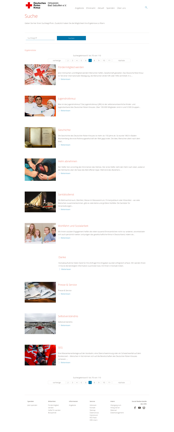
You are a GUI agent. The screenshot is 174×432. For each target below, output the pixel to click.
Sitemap (92, 410)
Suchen (71, 38)
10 (104, 60)
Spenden (110, 8)
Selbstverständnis (68, 316)
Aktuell (101, 8)
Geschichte (64, 130)
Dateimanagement (117, 413)
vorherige (57, 60)
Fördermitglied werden (71, 67)
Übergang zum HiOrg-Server (115, 406)
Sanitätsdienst (66, 194)
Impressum (94, 415)
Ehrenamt (90, 8)
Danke (62, 257)
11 (109, 60)
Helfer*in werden (54, 410)
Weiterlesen (65, 79)
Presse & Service (67, 285)
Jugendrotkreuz (67, 98)
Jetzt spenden (32, 405)
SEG (60, 347)
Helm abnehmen (67, 161)
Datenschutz (94, 413)
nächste (121, 60)
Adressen (93, 405)
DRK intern (94, 420)
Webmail (113, 410)
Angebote (79, 8)
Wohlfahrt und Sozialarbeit (73, 226)
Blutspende (52, 413)
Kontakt (92, 408)
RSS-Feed (93, 418)
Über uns (121, 8)
